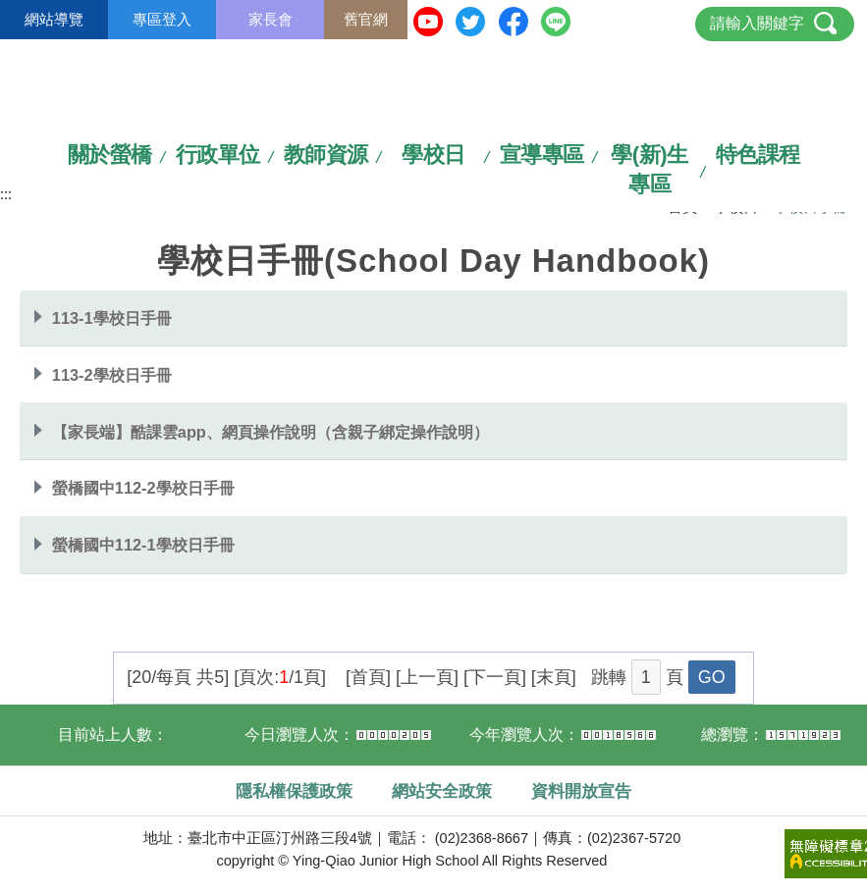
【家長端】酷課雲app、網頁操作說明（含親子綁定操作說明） (270, 432)
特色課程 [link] (758, 154)
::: (6, 194)
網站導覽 (54, 19)
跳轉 (608, 677)
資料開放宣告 (581, 791)
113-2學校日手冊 (112, 375)
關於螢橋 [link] (110, 154)
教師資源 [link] (326, 154)
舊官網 (366, 19)
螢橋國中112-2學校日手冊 (143, 488)
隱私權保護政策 (294, 791)
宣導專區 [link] (542, 154)
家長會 (270, 19)
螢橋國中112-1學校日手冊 (143, 544)
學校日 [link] (433, 154)
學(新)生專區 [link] (649, 169)
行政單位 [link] (218, 154)
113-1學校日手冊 (112, 318)
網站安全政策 (442, 791)
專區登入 (162, 19)
